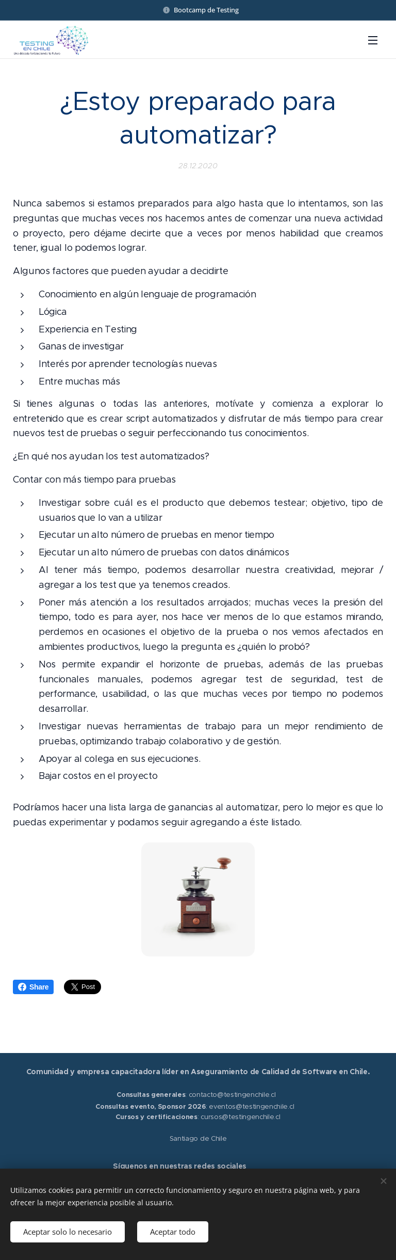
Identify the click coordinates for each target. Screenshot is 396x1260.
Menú (372, 40)
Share (33, 987)
